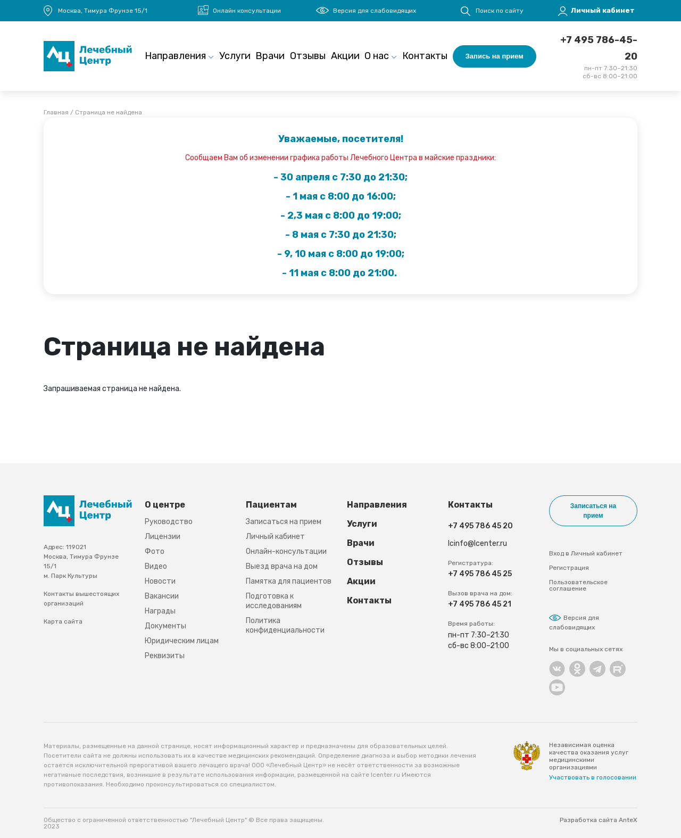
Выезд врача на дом (282, 566)
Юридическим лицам (182, 640)
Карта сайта (63, 621)
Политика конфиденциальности (285, 625)
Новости (160, 581)
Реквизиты (165, 655)
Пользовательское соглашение (578, 585)
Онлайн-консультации (286, 551)
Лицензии (162, 536)
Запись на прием (495, 56)
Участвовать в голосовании (592, 777)
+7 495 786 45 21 (479, 604)
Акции (345, 56)
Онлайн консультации (247, 10)
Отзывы (308, 56)
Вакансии (162, 596)
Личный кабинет (275, 536)
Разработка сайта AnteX (598, 820)
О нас (376, 56)
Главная (56, 112)
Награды (160, 611)
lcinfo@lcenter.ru (477, 543)
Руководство (169, 521)
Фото (154, 551)
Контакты (424, 56)
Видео (156, 566)
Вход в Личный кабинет (585, 553)
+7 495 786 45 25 (480, 573)
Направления (175, 56)
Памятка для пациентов (288, 581)
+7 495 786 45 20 (480, 525)
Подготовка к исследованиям (274, 601)
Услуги (235, 56)
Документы (165, 625)
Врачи (270, 56)
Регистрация (569, 567)
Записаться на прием (283, 521)
